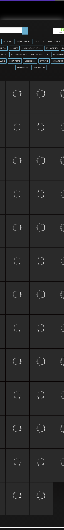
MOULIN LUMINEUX (23, 41)
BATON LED (7, 41)
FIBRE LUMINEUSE (55, 41)
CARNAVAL (44, 61)
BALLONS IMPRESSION (39, 54)
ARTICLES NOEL (23, 67)
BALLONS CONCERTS (19, 54)
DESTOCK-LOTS (39, 67)
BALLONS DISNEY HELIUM (32, 48)
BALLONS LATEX (52, 48)
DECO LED (14, 48)
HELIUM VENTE (14, 61)
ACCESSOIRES (30, 61)
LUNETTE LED (39, 41)
